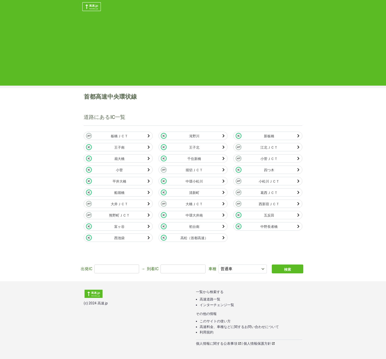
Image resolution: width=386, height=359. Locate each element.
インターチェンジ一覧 (217, 305)
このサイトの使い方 (215, 321)
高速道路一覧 (210, 299)
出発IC (86, 268)
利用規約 (206, 332)
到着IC (153, 268)
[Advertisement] (193, 51)
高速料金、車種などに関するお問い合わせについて (239, 327)
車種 (212, 268)
